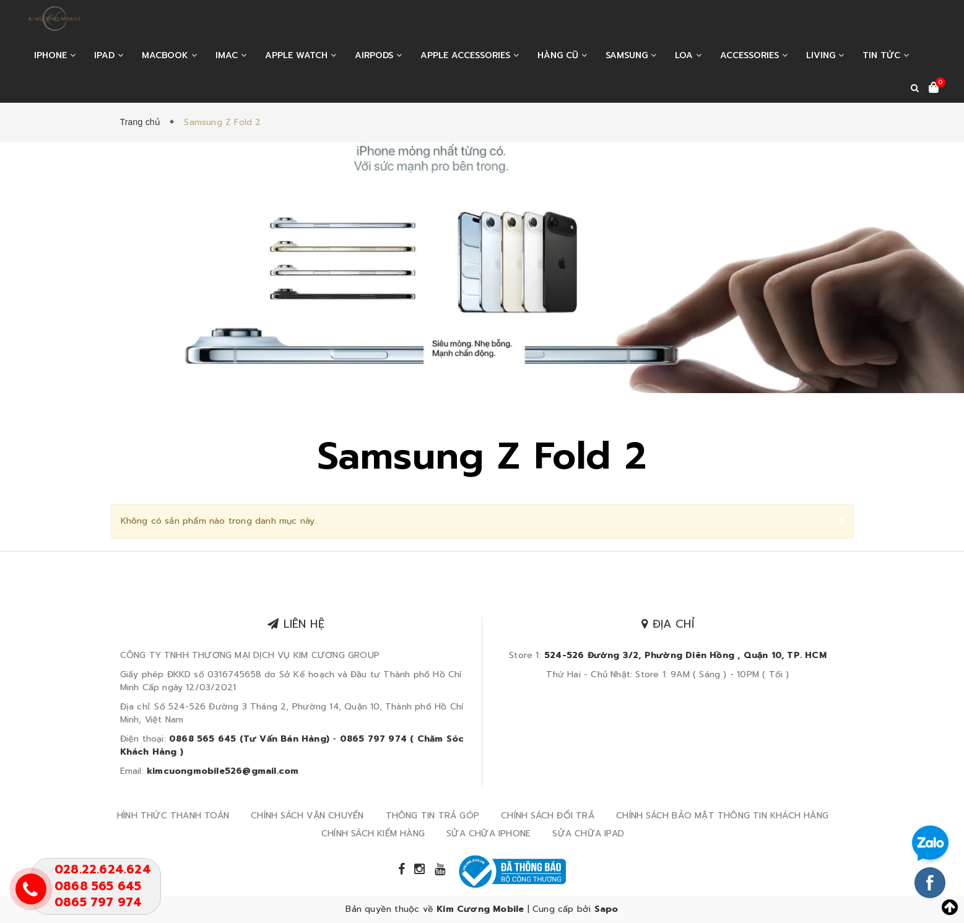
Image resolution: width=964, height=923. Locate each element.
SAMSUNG (631, 55)
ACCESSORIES (754, 55)
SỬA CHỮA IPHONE (488, 833)
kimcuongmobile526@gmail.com (222, 771)
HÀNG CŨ (562, 55)
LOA (688, 55)
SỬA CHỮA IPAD (588, 833)
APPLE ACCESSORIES (469, 55)
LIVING (825, 55)
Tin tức (885, 55)
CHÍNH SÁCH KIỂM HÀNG (373, 833)
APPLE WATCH (300, 55)
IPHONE (55, 55)
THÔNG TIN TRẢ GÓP (432, 815)
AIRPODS (378, 55)
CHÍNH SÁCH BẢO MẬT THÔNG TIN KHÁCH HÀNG (722, 815)
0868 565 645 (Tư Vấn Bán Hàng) (249, 738)
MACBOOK (169, 55)
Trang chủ (143, 122)
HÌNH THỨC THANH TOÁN (173, 815)
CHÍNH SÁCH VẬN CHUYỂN (307, 815)
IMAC (230, 55)
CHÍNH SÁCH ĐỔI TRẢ (547, 815)
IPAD (108, 55)
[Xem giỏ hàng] (933, 88)
